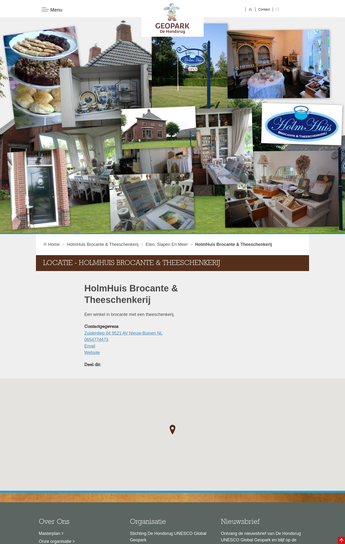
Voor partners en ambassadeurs (69, 480)
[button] (172, 353)
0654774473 (96, 262)
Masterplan (49, 456)
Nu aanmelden (242, 485)
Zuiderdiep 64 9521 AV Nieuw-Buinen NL (123, 256)
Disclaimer (127, 538)
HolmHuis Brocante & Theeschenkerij (102, 167)
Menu (52, 9)
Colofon (145, 538)
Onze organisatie (55, 464)
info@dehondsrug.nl (149, 499)
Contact (264, 9)
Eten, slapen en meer (167, 167)
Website (92, 275)
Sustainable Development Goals (69, 472)
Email (89, 269)
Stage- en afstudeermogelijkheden (71, 488)
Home (52, 167)
